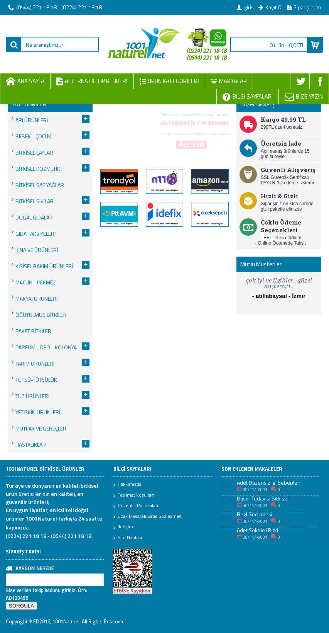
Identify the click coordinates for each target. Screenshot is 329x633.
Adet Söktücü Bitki (257, 530)
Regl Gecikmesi (254, 514)
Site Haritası (127, 538)
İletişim (123, 527)
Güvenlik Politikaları (135, 506)
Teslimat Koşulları (133, 495)
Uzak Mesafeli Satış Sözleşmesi (147, 516)
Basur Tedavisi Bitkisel (263, 498)
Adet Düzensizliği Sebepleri (268, 482)
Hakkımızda (127, 484)
